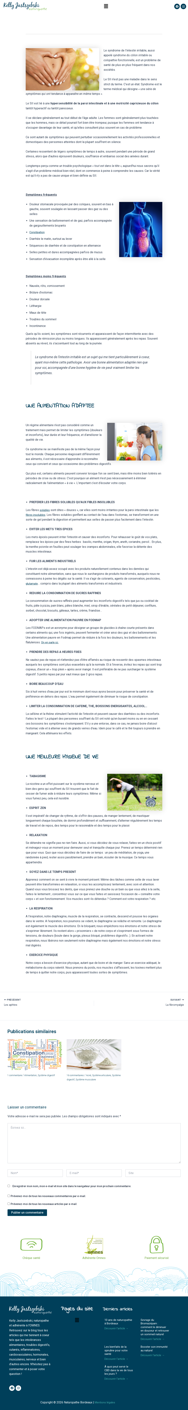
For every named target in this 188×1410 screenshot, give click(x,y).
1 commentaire (16, 1075)
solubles (45, 510)
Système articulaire (107, 1075)
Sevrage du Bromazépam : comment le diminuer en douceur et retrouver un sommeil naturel (155, 1327)
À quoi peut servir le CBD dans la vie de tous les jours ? (118, 1370)
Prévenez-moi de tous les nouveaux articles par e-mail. (44, 1204)
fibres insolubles (36, 515)
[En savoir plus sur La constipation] (34, 1055)
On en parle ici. (50, 642)
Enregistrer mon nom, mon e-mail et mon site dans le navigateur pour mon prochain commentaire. (71, 1186)
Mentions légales (106, 1402)
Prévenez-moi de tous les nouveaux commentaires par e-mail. (48, 1196)
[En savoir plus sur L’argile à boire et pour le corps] (94, 1055)
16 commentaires (77, 1075)
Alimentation (34, 1075)
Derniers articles (121, 1309)
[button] (106, 6)
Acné (92, 1075)
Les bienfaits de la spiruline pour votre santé (116, 1350)
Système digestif (52, 1075)
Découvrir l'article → (117, 1328)
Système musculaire (99, 1079)
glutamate (32, 583)
